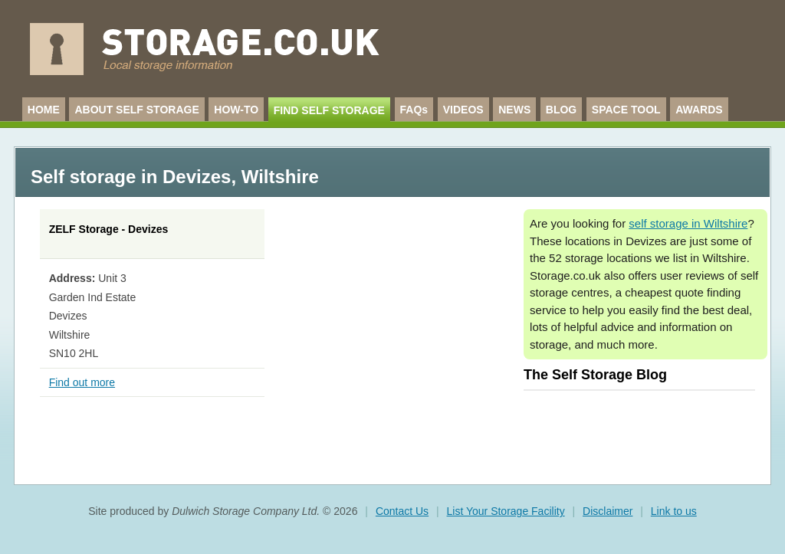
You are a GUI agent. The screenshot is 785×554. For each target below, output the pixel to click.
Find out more (82, 382)
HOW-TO (236, 109)
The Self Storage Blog (595, 374)
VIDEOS (463, 109)
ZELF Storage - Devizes (109, 229)
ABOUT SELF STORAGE (136, 109)
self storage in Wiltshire (688, 223)
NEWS (514, 109)
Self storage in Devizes (131, 176)
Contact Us (402, 511)
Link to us (674, 511)
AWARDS (698, 109)
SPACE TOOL (626, 109)
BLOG (561, 109)
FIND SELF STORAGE (329, 110)
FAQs (414, 109)
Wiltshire (280, 176)
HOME (44, 109)
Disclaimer (607, 511)
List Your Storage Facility (506, 511)
